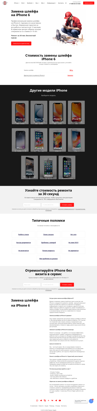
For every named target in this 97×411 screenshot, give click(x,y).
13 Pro (38, 121)
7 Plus (75, 151)
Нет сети (73, 234)
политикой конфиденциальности (66, 209)
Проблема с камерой (48, 242)
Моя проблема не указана (48, 259)
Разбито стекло (23, 234)
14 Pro (19, 121)
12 (53, 121)
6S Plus (26, 176)
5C (49, 178)
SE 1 (43, 151)
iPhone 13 (39, 119)
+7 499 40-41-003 (74, 3)
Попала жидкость (48, 250)
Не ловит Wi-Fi (73, 242)
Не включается (23, 250)
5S (46, 178)
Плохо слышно (48, 234)
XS (15, 151)
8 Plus (57, 151)
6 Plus (33, 176)
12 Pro (57, 121)
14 (15, 121)
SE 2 (39, 151)
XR (25, 151)
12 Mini (60, 123)
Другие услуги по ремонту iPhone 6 (34, 75)
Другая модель (67, 174)
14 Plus (22, 123)
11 (71, 121)
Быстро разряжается (23, 242)
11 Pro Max (78, 122)
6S (29, 176)
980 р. (71, 70)
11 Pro (75, 121)
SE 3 (35, 151)
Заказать (70, 75)
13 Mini (41, 123)
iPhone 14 (20, 119)
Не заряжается (73, 250)
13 (34, 121)
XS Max (19, 151)
